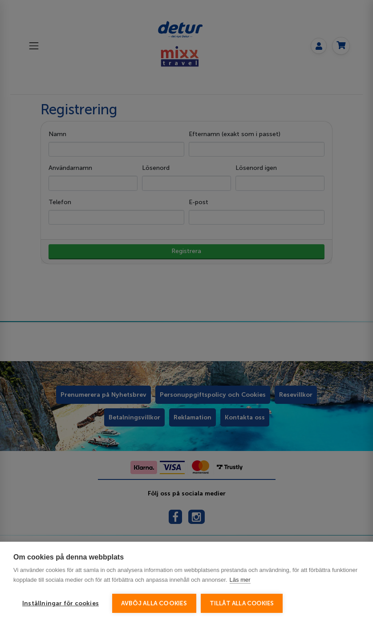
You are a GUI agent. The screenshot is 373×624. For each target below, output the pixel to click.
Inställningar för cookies (60, 603)
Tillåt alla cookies (242, 603)
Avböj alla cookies (154, 603)
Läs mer (240, 579)
